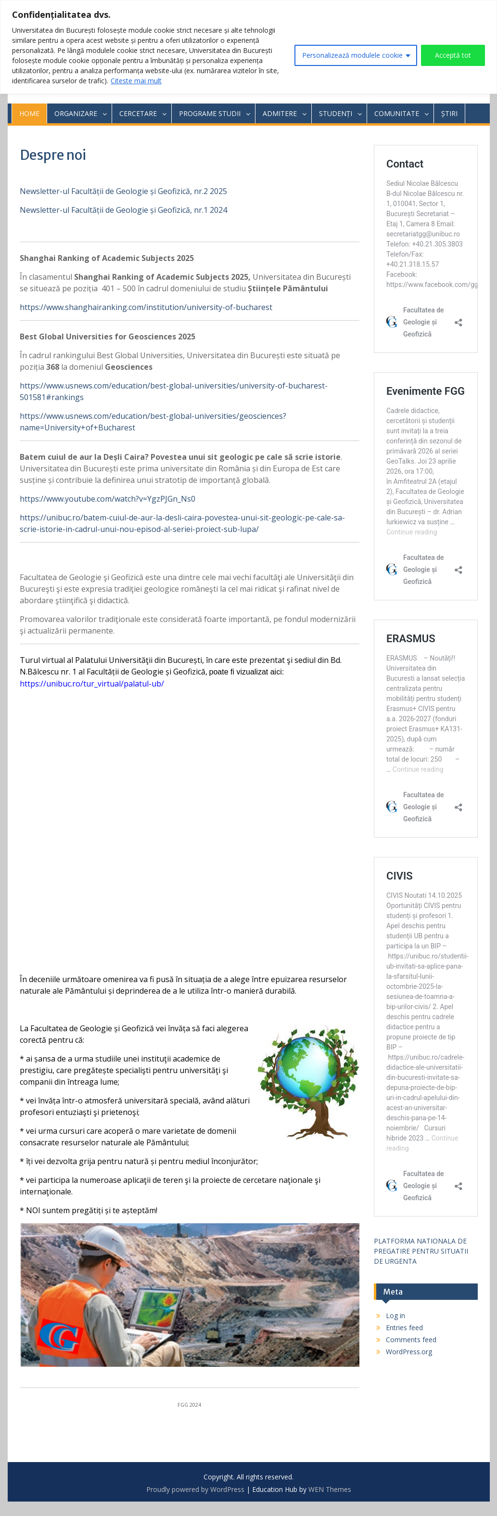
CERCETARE (138, 113)
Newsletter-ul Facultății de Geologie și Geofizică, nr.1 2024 (123, 210)
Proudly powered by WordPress (195, 1489)
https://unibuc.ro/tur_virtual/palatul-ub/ (92, 683)
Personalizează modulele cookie (352, 55)
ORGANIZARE (75, 113)
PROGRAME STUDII (210, 113)
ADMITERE (280, 113)
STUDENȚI (335, 113)
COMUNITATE (396, 113)
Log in (395, 1315)
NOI (33, 1210)
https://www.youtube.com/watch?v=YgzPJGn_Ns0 (107, 498)
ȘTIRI (449, 113)
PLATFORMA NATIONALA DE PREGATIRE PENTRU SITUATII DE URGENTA (421, 1251)
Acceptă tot (453, 55)
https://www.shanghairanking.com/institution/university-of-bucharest (146, 307)
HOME (29, 113)
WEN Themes (329, 1489)
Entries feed (404, 1327)
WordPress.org (409, 1351)
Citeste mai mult (136, 80)
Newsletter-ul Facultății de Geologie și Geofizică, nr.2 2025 (123, 191)
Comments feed (411, 1339)
